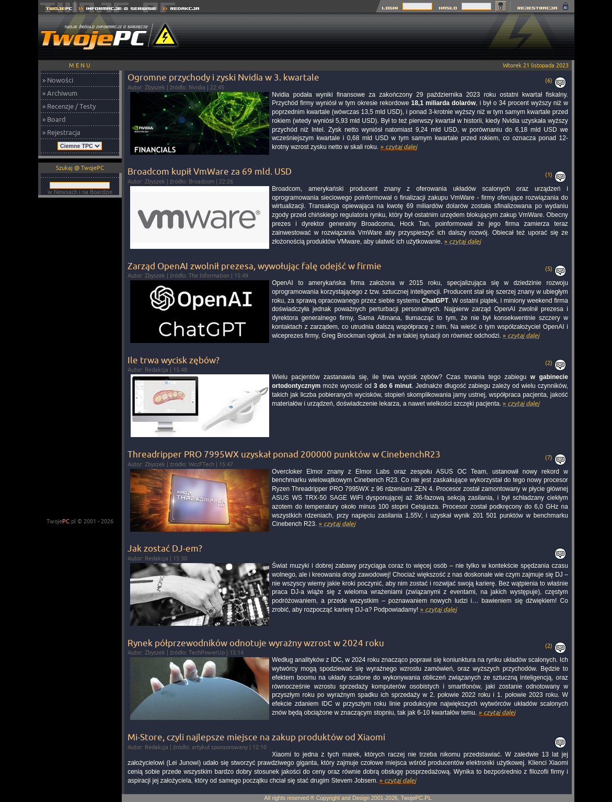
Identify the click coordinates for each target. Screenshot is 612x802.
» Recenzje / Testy (69, 106)
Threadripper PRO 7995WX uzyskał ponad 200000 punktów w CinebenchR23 (284, 454)
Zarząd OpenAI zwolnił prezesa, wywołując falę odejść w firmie (255, 266)
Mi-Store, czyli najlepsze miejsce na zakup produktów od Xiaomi (256, 737)
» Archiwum (59, 93)
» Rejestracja (61, 132)
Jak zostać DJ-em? (165, 548)
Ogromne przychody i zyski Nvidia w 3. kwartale (223, 77)
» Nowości (57, 80)
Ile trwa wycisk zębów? (174, 360)
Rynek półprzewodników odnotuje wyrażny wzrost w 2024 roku (256, 643)
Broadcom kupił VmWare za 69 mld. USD (210, 171)
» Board (54, 119)
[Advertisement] (384, 36)
